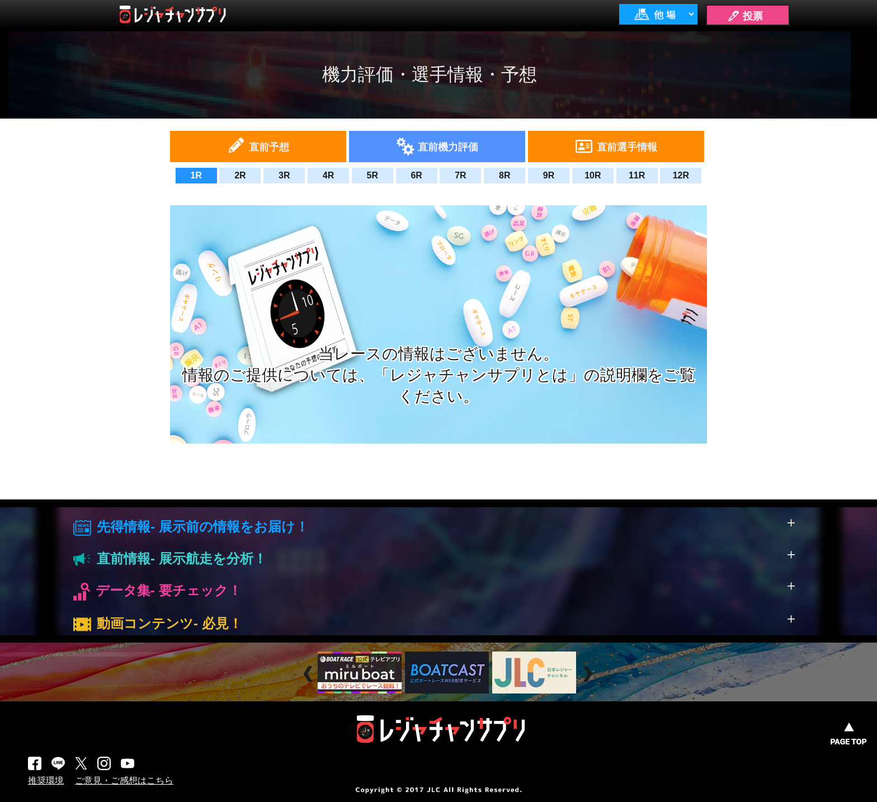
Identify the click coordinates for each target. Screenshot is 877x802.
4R (328, 175)
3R (284, 175)
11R (637, 175)
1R (195, 175)
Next (589, 674)
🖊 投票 (745, 16)
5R (372, 175)
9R (548, 175)
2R (240, 175)
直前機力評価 (448, 147)
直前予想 (269, 147)
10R (592, 175)
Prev (310, 674)
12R (681, 175)
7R (460, 175)
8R (504, 175)
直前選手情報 (627, 147)
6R (416, 175)
